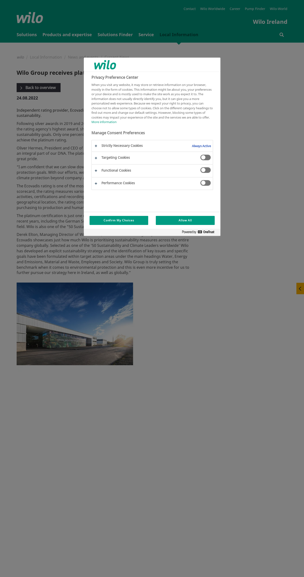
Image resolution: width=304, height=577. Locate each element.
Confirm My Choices (119, 220)
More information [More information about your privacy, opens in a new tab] (104, 122)
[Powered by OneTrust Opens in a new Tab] (200, 233)
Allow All (185, 220)
